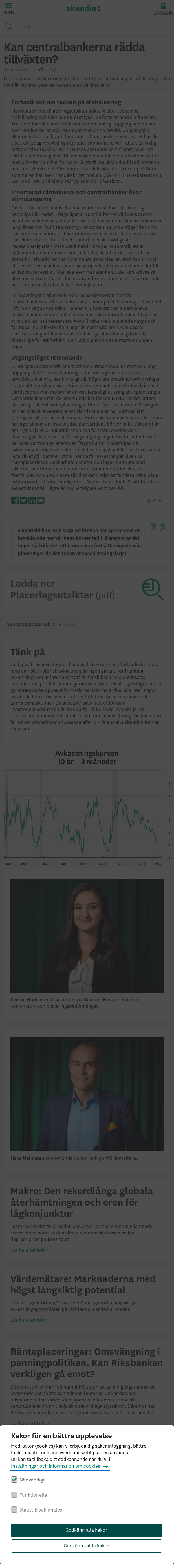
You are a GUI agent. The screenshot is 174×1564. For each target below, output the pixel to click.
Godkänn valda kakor (86, 1546)
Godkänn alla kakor (86, 1530)
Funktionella (33, 1495)
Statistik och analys (40, 1510)
